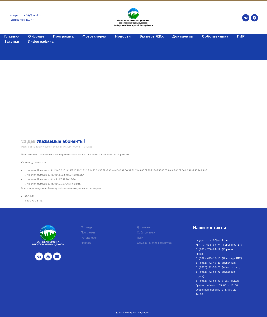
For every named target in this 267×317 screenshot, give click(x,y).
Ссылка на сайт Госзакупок (154, 243)
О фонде (86, 227)
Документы (144, 227)
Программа (88, 232)
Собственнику (146, 232)
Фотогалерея (89, 238)
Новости (47, 147)
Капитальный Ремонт (68, 147)
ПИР (140, 238)
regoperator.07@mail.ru (25, 15)
